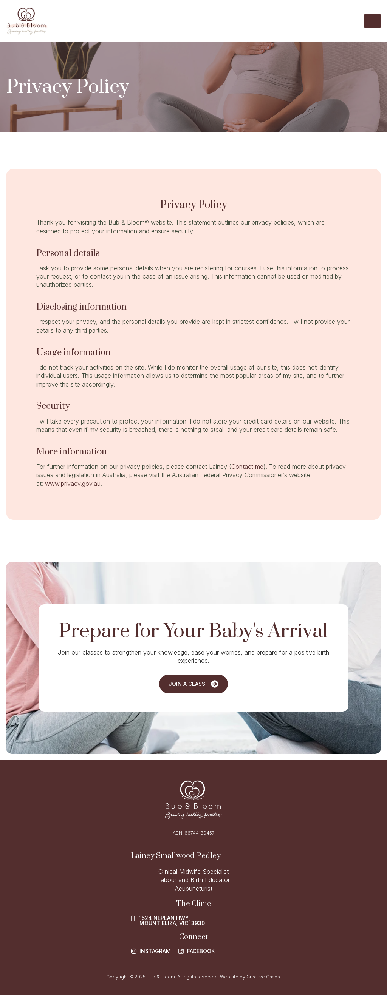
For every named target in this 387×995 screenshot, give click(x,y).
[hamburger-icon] (372, 21)
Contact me (247, 466)
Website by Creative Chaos (250, 977)
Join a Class (193, 684)
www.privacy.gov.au (73, 483)
